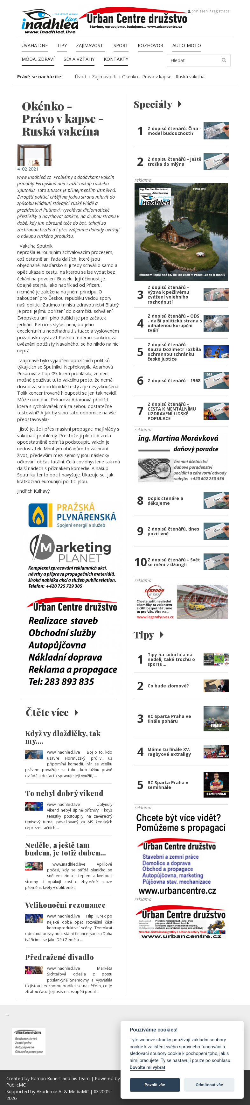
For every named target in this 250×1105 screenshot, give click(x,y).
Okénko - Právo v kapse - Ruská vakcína (163, 77)
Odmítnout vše (209, 1084)
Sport (121, 45)
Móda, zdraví (38, 59)
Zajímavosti (90, 45)
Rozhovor (150, 45)
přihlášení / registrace (209, 11)
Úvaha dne (35, 45)
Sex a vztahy (79, 59)
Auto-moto (186, 45)
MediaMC (79, 1091)
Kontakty (116, 59)
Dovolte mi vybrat (147, 1067)
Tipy (62, 45)
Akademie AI (50, 1091)
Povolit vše (155, 1084)
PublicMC (16, 1085)
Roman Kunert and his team (61, 1078)
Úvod (80, 77)
